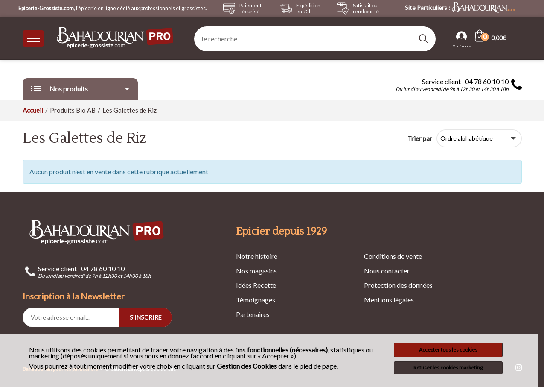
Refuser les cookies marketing (448, 367)
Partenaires (253, 314)
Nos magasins (256, 271)
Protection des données (398, 285)
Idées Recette (256, 285)
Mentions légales (389, 300)
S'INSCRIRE (146, 317)
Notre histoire (256, 256)
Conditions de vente (393, 256)
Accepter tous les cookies (448, 349)
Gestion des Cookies (247, 366)
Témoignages (255, 300)
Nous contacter (387, 271)
